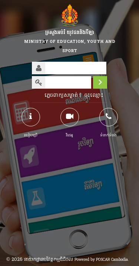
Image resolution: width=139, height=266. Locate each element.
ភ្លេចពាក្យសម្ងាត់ (61, 95)
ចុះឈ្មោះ (94, 95)
